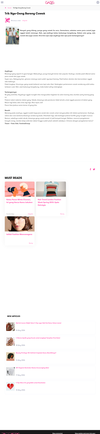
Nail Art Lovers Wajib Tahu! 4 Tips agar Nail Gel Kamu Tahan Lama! (38, 294)
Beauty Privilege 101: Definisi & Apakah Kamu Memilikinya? (36, 324)
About (27, 415)
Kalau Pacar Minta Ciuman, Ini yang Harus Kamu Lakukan (18, 202)
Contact (28, 417)
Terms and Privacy (64, 432)
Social (9, 8)
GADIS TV (63, 420)
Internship (29, 421)
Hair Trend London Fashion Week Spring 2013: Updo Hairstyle (48, 202)
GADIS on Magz (71, 420)
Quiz (54, 420)
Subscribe (94, 411)
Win (58, 420)
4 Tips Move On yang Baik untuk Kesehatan (30, 353)
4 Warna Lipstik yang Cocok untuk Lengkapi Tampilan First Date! (38, 309)
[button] (94, 169)
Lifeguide (24, 20)
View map (4, 423)
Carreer (28, 419)
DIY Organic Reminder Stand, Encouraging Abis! (32, 339)
